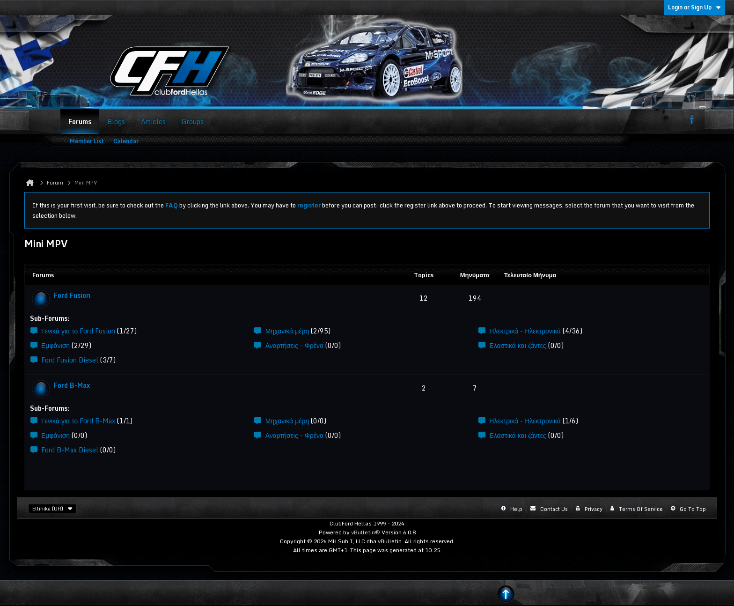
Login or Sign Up (694, 7)
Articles (153, 121)
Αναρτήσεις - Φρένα (294, 345)
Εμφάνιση (55, 345)
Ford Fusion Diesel (69, 360)
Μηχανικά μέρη (287, 330)
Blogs (116, 121)
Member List (87, 141)
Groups (193, 121)
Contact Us (554, 509)
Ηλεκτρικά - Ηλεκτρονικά (525, 330)
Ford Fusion (72, 295)
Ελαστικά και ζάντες (517, 345)
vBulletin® (365, 532)
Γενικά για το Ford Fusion (78, 330)
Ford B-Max (72, 385)
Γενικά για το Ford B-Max (78, 420)
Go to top (693, 509)
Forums (79, 121)
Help (516, 509)
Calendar (126, 141)
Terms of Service (641, 509)
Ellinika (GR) (52, 508)
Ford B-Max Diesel (69, 449)
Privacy (593, 509)
